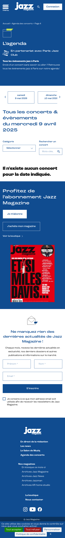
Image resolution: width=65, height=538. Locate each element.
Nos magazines (26, 464)
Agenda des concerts (22, 24)
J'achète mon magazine (21, 226)
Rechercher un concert (47, 143)
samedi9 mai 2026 (21, 97)
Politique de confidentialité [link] (30, 534)
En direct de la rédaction (34, 442)
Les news (25, 446)
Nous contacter (34, 500)
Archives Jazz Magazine (35, 472)
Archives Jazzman (32, 481)
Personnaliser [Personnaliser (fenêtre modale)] (52, 530)
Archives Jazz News (33, 476)
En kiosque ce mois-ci (34, 467)
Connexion (52, 6)
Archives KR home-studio (36, 485)
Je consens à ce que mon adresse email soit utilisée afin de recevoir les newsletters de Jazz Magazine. (31, 402)
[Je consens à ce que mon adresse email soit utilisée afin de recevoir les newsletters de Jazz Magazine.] (4, 398)
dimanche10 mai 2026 (51, 97)
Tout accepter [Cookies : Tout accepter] (13, 530)
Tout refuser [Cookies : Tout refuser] (33, 530)
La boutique (31, 495)
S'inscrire (32, 388)
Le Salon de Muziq (30, 451)
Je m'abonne (14, 214)
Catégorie (8, 142)
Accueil (6, 24)
